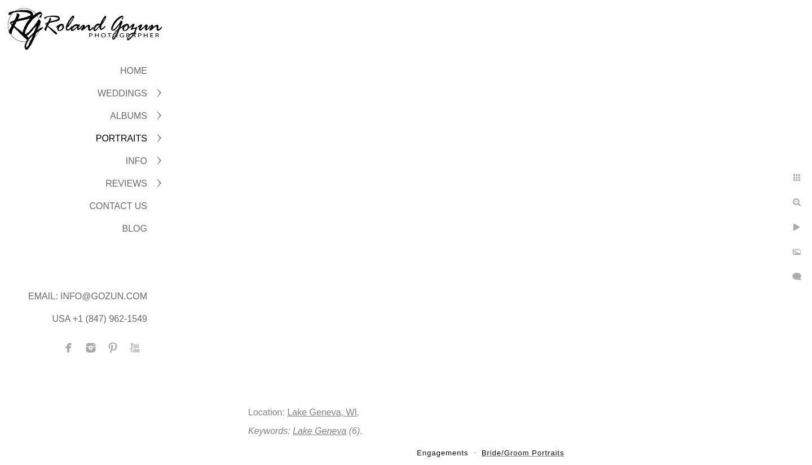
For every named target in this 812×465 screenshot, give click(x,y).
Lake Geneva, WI (322, 412)
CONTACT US (118, 206)
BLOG (134, 228)
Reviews (126, 183)
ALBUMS (128, 116)
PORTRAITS (121, 138)
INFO (136, 161)
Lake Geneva (319, 431)
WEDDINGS (122, 93)
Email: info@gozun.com (87, 296)
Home (133, 71)
